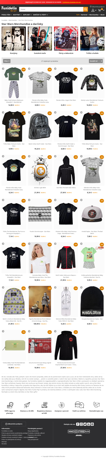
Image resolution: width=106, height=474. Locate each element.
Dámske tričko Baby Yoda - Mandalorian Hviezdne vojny (92, 189)
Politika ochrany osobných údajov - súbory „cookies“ (18, 437)
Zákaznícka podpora (13, 424)
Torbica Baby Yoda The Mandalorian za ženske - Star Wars (14, 364)
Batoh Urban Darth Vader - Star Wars (40, 144)
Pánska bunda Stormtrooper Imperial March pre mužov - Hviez (66, 364)
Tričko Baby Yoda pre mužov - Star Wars (13, 145)
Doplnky (26, 15)
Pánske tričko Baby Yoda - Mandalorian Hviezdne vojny (40, 101)
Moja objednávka (33, 431)
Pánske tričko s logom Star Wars (66, 100)
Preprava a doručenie (34, 435)
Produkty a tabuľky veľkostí (36, 433)
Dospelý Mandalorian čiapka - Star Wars (92, 320)
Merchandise (13, 20)
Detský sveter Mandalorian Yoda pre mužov (92, 101)
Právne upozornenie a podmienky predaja (14, 433)
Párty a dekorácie (66, 53)
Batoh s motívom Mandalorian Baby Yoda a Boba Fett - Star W (14, 320)
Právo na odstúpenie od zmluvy (11, 439)
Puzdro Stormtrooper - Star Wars (40, 231)
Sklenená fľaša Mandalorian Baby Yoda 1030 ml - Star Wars (66, 320)
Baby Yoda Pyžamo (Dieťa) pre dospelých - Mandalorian (14, 101)
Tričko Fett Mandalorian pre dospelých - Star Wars (13, 276)
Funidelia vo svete (7, 431)
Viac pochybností (33, 439)
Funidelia (4, 20)
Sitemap (4, 442)
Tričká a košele (92, 53)
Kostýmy (16, 15)
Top (77, 15)
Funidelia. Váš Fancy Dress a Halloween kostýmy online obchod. (9, 9)
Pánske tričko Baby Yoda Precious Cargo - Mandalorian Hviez (66, 232)
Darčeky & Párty (39, 15)
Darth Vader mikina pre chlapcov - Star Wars (66, 276)
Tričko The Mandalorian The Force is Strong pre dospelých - (14, 232)
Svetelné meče (40, 53)
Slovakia (4, 444)
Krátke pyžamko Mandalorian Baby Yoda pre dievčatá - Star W (92, 276)
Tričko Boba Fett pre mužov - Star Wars (92, 145)
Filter (6, 61)
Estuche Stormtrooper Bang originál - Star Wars (40, 364)
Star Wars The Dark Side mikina (66, 188)
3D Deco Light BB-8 (40, 188)
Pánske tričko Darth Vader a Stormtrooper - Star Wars (66, 145)
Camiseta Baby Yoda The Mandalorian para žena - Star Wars (40, 276)
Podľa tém (6, 15)
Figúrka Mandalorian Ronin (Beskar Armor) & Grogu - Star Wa (40, 320)
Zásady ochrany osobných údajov (12, 435)
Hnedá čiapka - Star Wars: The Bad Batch (92, 232)
